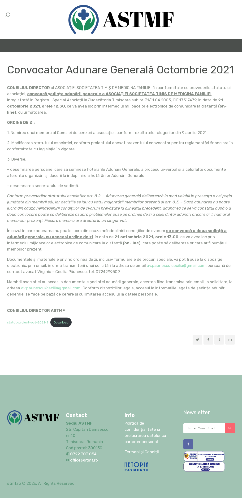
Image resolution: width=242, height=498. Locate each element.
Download (61, 322)
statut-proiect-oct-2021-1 (27, 322)
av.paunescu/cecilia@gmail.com (51, 288)
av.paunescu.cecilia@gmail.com (176, 265)
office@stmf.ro (84, 460)
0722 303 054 (82, 454)
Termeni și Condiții (142, 451)
